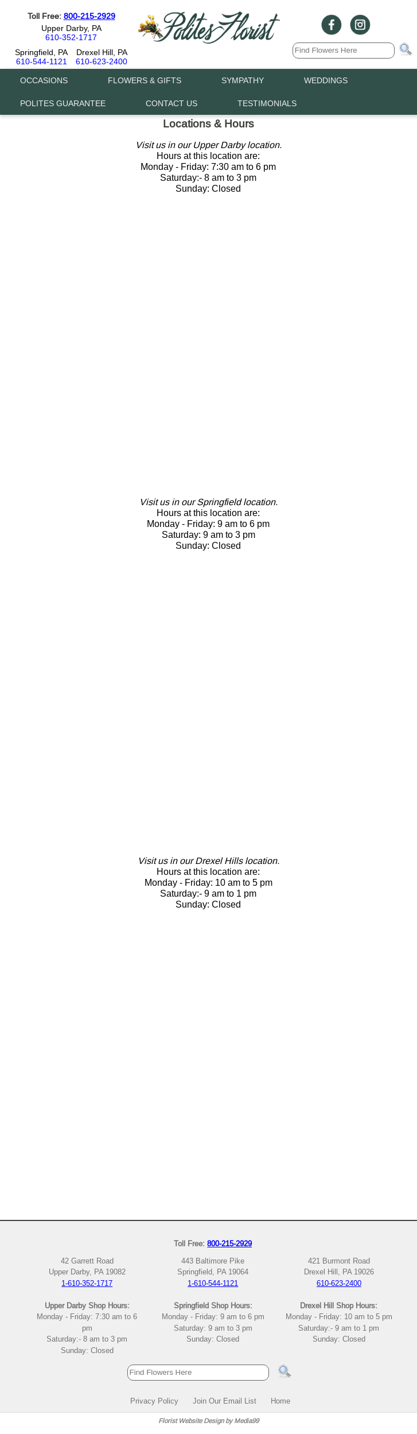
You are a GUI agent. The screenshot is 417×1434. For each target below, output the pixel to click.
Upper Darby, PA (71, 28)
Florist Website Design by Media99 (208, 1420)
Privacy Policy (154, 1400)
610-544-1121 (41, 61)
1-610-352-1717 (86, 1283)
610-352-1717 (71, 37)
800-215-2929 (89, 16)
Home (280, 1400)
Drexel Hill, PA (101, 52)
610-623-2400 (101, 61)
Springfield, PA (41, 52)
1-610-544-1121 (213, 1283)
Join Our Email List (224, 1400)
